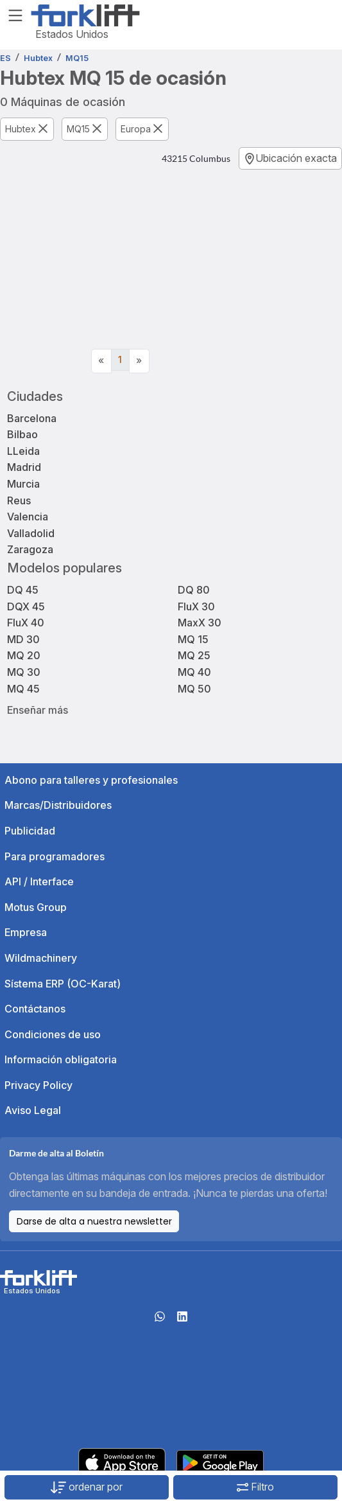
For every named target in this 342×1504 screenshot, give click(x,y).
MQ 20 (23, 655)
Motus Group (35, 907)
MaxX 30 (199, 622)
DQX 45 (26, 606)
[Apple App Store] (122, 1461)
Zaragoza (30, 549)
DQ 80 (194, 589)
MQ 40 (194, 672)
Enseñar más (37, 709)
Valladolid (31, 533)
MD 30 (23, 639)
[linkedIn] (182, 1320)
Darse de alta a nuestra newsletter (94, 1221)
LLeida (23, 451)
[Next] (139, 361)
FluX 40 (25, 622)
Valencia (27, 516)
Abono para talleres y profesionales (91, 780)
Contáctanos (34, 1008)
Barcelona (31, 418)
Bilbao (22, 434)
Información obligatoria (60, 1059)
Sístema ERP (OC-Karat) (62, 983)
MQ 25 (194, 655)
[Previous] (101, 361)
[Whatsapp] (160, 1320)
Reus (19, 500)
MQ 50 (194, 688)
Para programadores (54, 856)
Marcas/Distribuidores (58, 805)
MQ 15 (193, 639)
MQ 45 (23, 688)
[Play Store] (220, 1461)
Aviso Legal (32, 1110)
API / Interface (39, 881)
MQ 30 (23, 672)
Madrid (24, 467)
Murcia (23, 483)
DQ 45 (22, 589)
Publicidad (29, 830)
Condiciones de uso (52, 1034)
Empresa (25, 932)
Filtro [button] (255, 1486)
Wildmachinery (40, 957)
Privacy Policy (38, 1085)
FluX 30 (196, 606)
